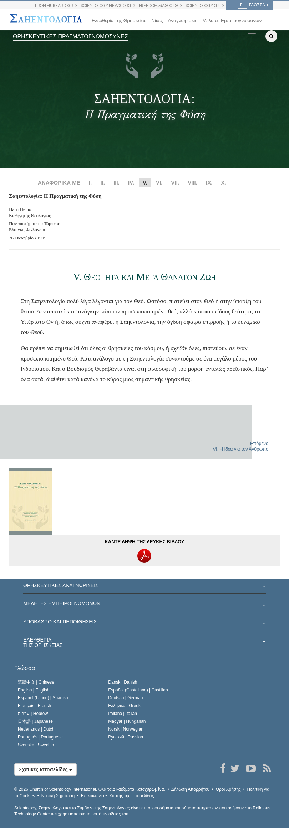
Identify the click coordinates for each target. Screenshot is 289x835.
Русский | (125, 737)
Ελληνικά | (124, 705)
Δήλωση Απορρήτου (190, 789)
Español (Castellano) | (138, 690)
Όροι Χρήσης (228, 789)
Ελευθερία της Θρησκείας (119, 20)
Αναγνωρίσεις (182, 20)
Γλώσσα (24, 668)
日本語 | (35, 721)
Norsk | (125, 729)
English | (34, 690)
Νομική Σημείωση (58, 795)
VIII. (192, 183)
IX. (209, 183)
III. (116, 183)
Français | (34, 705)
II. (102, 183)
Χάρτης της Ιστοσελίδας (131, 795)
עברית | (33, 713)
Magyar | (127, 721)
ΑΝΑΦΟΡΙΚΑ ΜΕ (59, 183)
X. (223, 183)
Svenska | (36, 744)
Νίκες (157, 20)
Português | (40, 737)
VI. (159, 183)
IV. (131, 183)
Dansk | (122, 682)
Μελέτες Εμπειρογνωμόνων (232, 20)
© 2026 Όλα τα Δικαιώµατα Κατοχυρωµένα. (89, 789)
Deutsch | (125, 697)
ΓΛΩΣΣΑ (251, 5)
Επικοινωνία (92, 795)
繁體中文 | (36, 682)
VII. (175, 183)
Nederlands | (36, 729)
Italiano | (122, 713)
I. (90, 183)
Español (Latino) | (43, 697)
